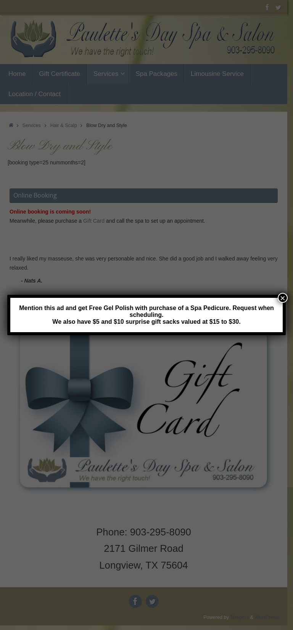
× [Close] (282, 298)
